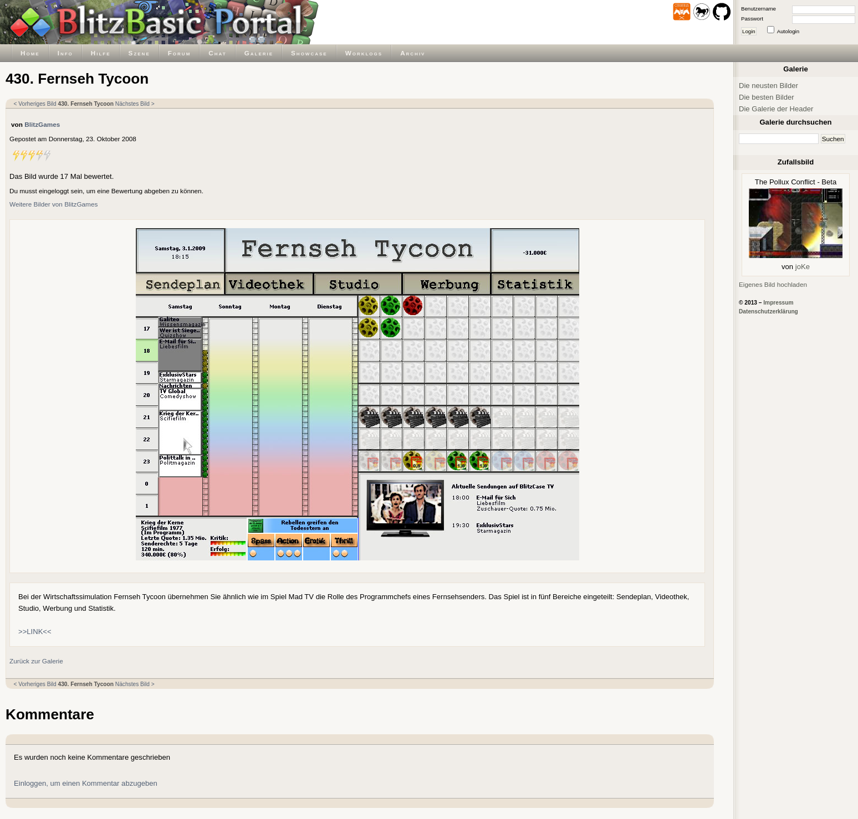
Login (748, 31)
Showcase (309, 52)
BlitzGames (42, 124)
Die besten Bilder (766, 97)
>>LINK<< (35, 631)
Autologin (788, 31)
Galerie (258, 52)
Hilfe (101, 52)
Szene (139, 52)
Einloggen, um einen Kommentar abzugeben (85, 783)
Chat (217, 52)
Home (30, 52)
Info (65, 52)
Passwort (752, 19)
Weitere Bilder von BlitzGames (53, 204)
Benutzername (758, 9)
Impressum (778, 303)
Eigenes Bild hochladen (773, 284)
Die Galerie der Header (776, 109)
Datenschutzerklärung (768, 311)
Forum (179, 52)
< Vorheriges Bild (35, 104)
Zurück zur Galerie (36, 661)
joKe (802, 266)
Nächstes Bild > (135, 104)
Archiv (412, 52)
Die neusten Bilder (768, 85)
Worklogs (363, 52)
